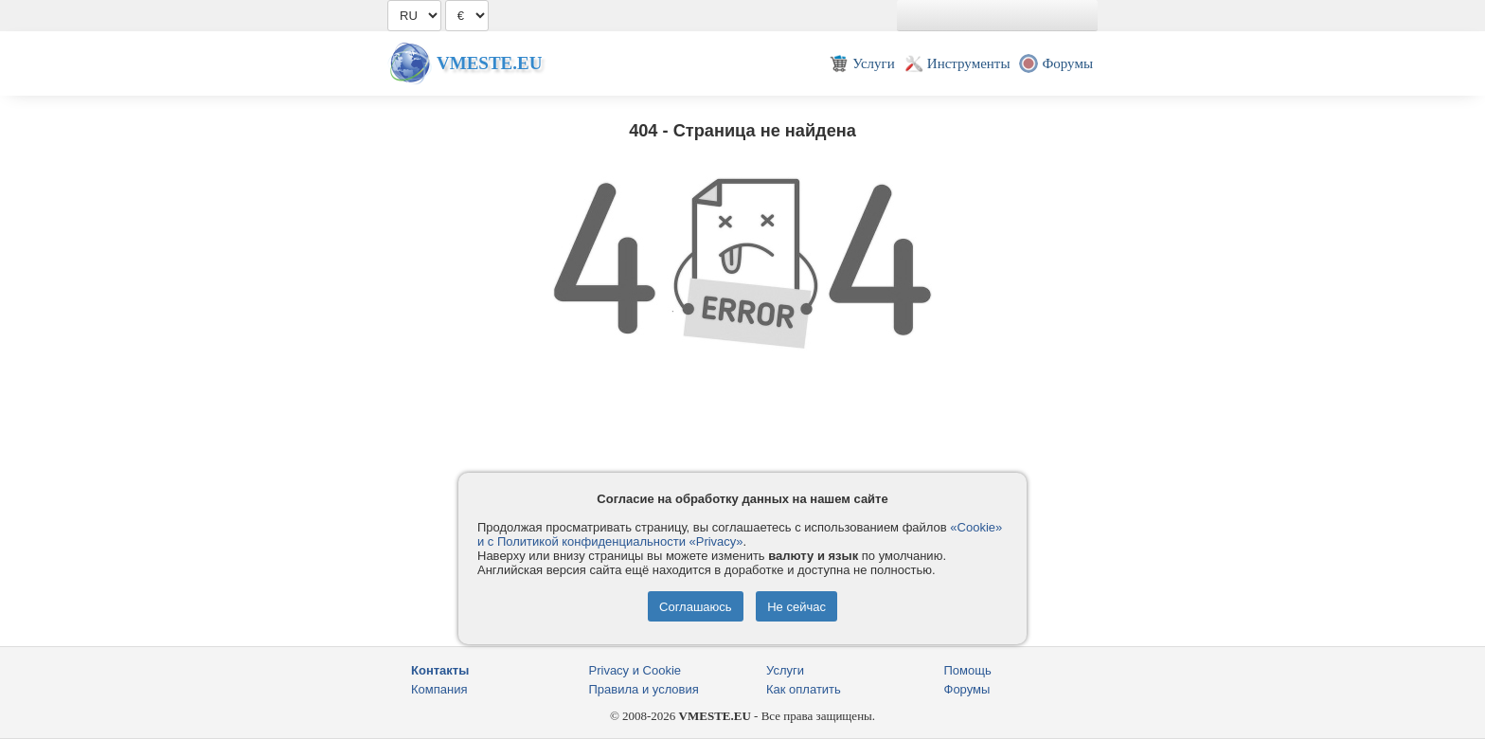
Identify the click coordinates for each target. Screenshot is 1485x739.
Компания (439, 689)
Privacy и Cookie (635, 670)
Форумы (967, 689)
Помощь (968, 670)
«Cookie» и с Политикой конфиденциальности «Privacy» (739, 534)
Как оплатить (803, 689)
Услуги (785, 670)
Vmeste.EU (489, 63)
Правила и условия (644, 689)
